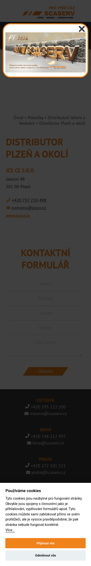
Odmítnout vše (45, 555)
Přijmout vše (45, 543)
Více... (10, 530)
